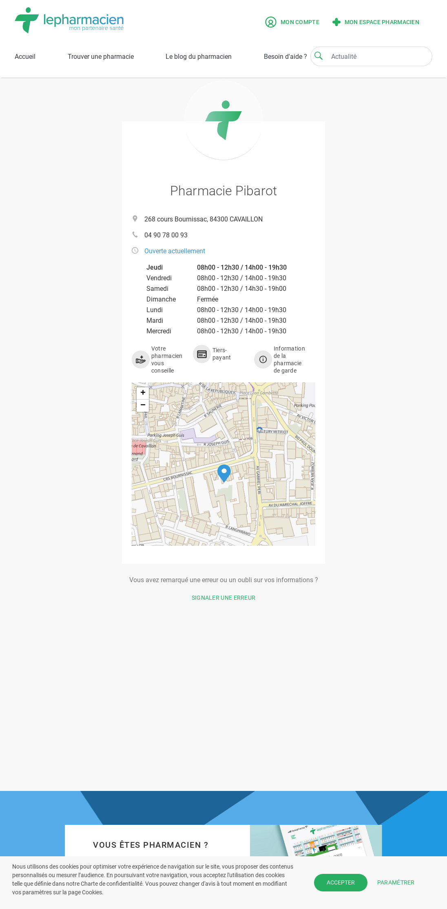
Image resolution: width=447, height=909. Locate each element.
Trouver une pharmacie (101, 56)
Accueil (25, 56)
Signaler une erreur (224, 597)
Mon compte (292, 22)
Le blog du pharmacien (199, 56)
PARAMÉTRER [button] (396, 882)
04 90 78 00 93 (166, 235)
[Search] (318, 55)
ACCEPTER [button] (341, 882)
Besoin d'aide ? (285, 56)
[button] (224, 473)
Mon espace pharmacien (375, 22)
